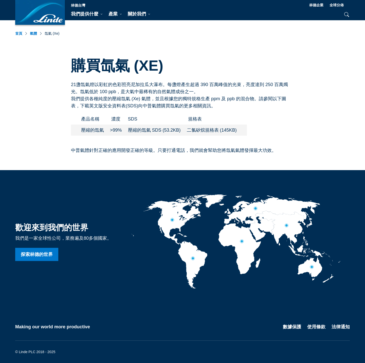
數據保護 (292, 326)
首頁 (18, 33)
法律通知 (341, 326)
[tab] (86, 14)
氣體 (33, 33)
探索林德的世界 (37, 254)
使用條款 (316, 326)
